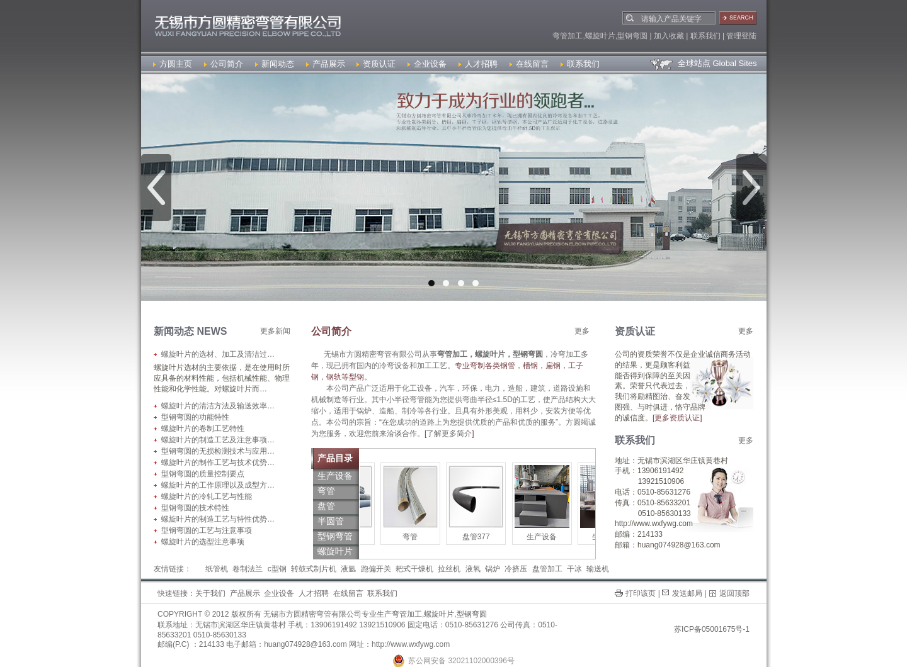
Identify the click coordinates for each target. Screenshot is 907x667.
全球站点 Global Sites (702, 63)
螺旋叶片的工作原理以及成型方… (218, 485)
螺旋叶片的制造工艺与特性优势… (218, 519)
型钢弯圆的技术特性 (195, 507)
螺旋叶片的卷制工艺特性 (202, 428)
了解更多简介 (449, 433)
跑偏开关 (376, 568)
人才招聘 (478, 64)
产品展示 (325, 64)
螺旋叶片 (439, 614)
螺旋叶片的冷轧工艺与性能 (206, 496)
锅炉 (492, 568)
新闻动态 (274, 64)
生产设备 (552, 536)
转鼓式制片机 (313, 568)
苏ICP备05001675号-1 (712, 629)
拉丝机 (449, 568)
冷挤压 (516, 568)
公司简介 (223, 64)
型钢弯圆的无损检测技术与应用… (218, 451)
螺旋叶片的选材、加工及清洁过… (218, 354)
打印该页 (640, 593)
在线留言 (529, 64)
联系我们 (580, 64)
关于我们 (210, 593)
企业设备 (427, 64)
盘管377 (486, 536)
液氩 (348, 568)
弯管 (420, 536)
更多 (582, 331)
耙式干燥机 (414, 568)
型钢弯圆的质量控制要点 (202, 473)
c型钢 (277, 568)
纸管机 (216, 568)
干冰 (574, 568)
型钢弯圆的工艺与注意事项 (206, 530)
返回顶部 (734, 593)
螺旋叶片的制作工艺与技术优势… (218, 462)
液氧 (473, 568)
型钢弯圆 (472, 614)
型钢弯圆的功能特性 (195, 417)
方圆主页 (172, 64)
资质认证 (376, 64)
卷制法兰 (247, 568)
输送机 (597, 568)
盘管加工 (547, 568)
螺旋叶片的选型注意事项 (202, 541)
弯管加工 (407, 614)
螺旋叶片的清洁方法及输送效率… (218, 405)
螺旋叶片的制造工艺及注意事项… (218, 439)
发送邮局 (687, 593)
